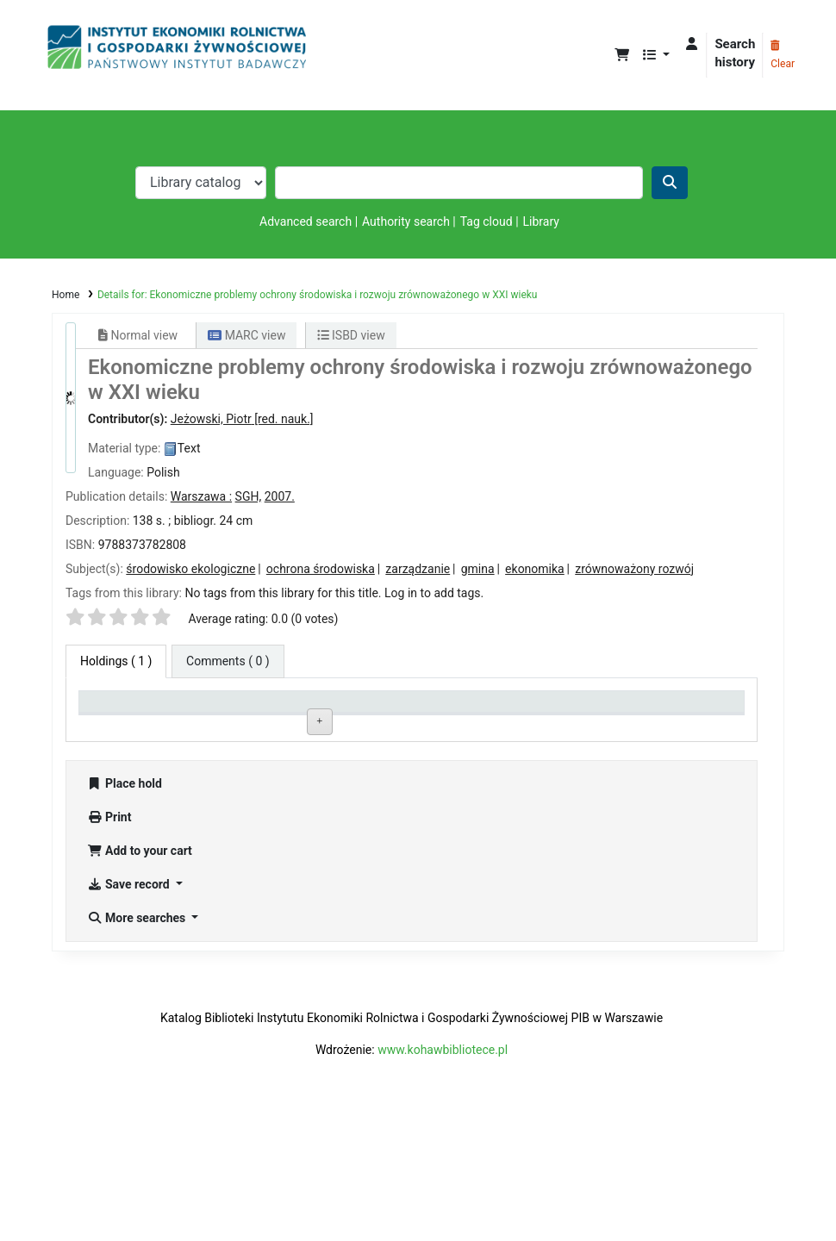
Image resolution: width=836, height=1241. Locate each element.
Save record (129, 1007)
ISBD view (351, 335)
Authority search (406, 221)
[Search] (670, 182)
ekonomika (535, 569)
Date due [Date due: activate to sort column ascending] (643, 708)
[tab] (228, 661)
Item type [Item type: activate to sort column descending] (112, 708)
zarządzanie (417, 569)
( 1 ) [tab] (116, 661)
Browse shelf (427, 746)
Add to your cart (139, 974)
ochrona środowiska (320, 569)
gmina (478, 569)
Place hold (124, 907)
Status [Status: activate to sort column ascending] (505, 708)
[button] (622, 56)
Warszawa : (201, 496)
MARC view (246, 335)
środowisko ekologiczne (190, 569)
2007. (280, 496)
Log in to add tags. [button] (434, 593)
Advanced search (305, 221)
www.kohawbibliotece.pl (442, 1173)
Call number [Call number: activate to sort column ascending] (385, 708)
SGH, (248, 496)
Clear (782, 55)
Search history (734, 53)
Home (65, 295)
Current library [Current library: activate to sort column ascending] (257, 708)
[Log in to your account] (692, 44)
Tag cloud (486, 221)
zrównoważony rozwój (634, 569)
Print (109, 940)
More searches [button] (138, 1041)
